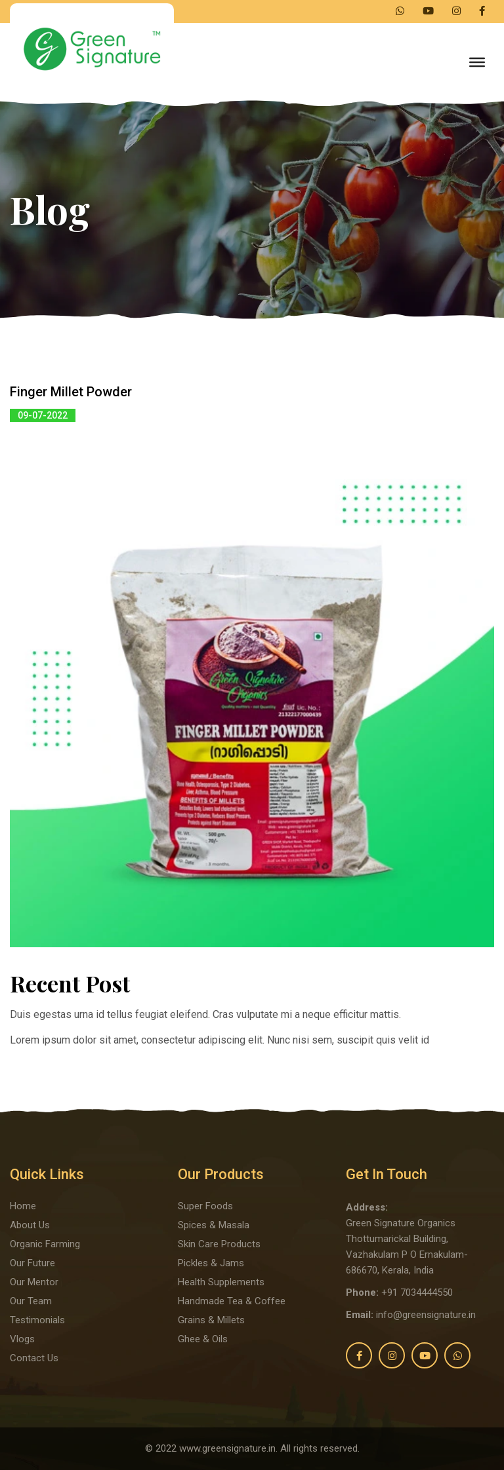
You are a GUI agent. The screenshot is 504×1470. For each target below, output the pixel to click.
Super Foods (205, 1206)
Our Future (32, 1263)
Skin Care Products (219, 1244)
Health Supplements (221, 1282)
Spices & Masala (213, 1225)
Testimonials (37, 1320)
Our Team (31, 1301)
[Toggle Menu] (477, 62)
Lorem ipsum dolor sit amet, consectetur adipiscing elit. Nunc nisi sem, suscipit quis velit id (219, 1040)
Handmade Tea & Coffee (231, 1301)
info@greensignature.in (426, 1315)
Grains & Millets (211, 1320)
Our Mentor (34, 1282)
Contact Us (34, 1358)
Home (23, 1206)
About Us (30, 1225)
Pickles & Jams (211, 1263)
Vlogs (22, 1339)
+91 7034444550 (417, 1292)
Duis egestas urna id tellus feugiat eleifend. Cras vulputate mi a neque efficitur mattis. (205, 1014)
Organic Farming (45, 1244)
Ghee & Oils (203, 1339)
